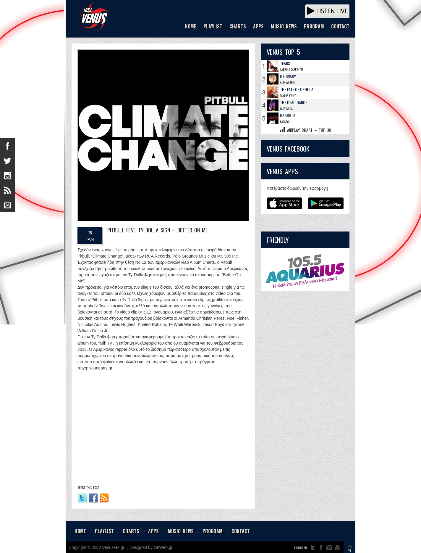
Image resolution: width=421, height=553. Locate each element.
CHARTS (237, 27)
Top (349, 550)
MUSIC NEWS (284, 27)
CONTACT (340, 27)
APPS (258, 27)
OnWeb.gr (163, 547)
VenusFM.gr (113, 547)
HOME (190, 27)
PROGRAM (314, 27)
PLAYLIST (212, 27)
